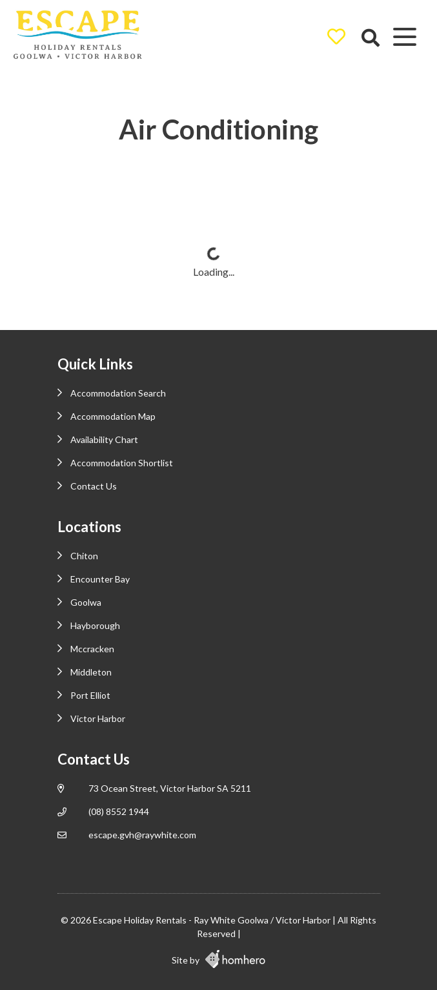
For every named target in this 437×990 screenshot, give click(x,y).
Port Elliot (90, 695)
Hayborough (95, 625)
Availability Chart (104, 439)
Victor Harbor (97, 718)
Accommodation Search (118, 392)
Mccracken (92, 648)
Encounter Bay (100, 578)
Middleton (91, 671)
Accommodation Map (113, 416)
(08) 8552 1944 (118, 811)
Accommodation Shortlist (121, 462)
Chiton (84, 555)
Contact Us (93, 485)
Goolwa (85, 602)
